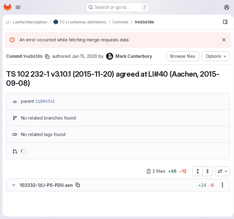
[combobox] (220, 171)
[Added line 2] (124, 200)
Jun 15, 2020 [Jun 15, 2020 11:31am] (84, 56)
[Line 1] (13, 194)
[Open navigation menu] (18, 7)
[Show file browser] (223, 22)
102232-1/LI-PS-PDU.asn (46, 185)
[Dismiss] (221, 39)
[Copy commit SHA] (47, 56)
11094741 (45, 101)
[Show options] (220, 185)
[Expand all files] (195, 171)
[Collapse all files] (205, 171)
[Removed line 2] (13, 200)
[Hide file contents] (13, 185)
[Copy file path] (77, 185)
